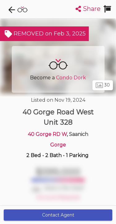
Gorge (58, 145)
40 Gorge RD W (47, 134)
